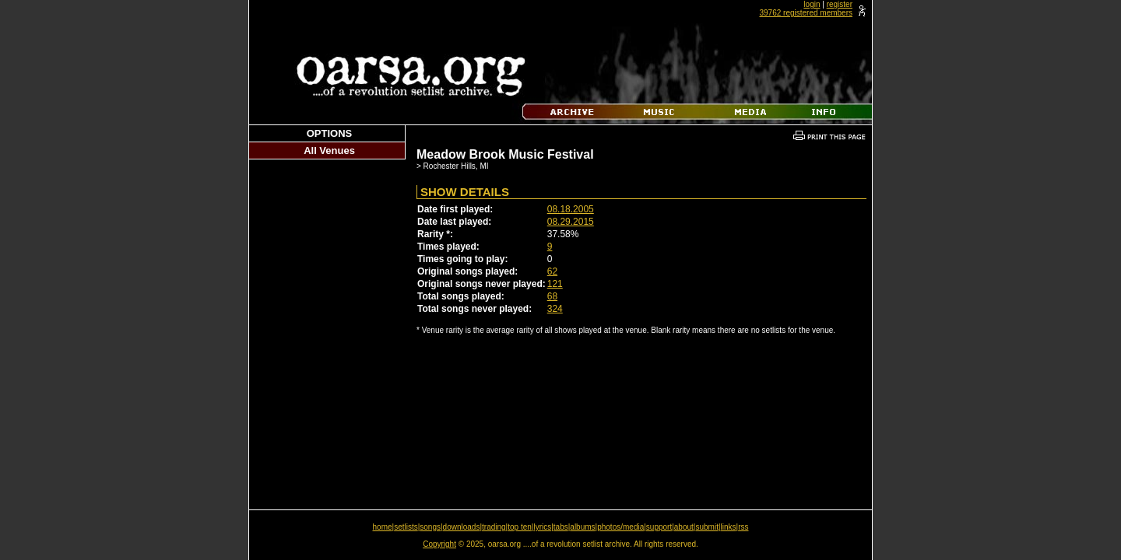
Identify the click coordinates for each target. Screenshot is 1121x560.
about (684, 527)
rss (743, 527)
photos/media (620, 527)
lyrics (542, 527)
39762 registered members (805, 13)
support (659, 527)
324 (555, 308)
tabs (560, 527)
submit (706, 527)
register (839, 4)
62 (552, 271)
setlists (406, 527)
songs (430, 527)
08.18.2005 (570, 209)
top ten (520, 527)
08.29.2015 (570, 221)
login (811, 4)
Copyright (439, 544)
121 (555, 283)
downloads (461, 527)
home (382, 527)
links (728, 527)
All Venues (329, 150)
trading (494, 527)
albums (582, 527)
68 (552, 296)
